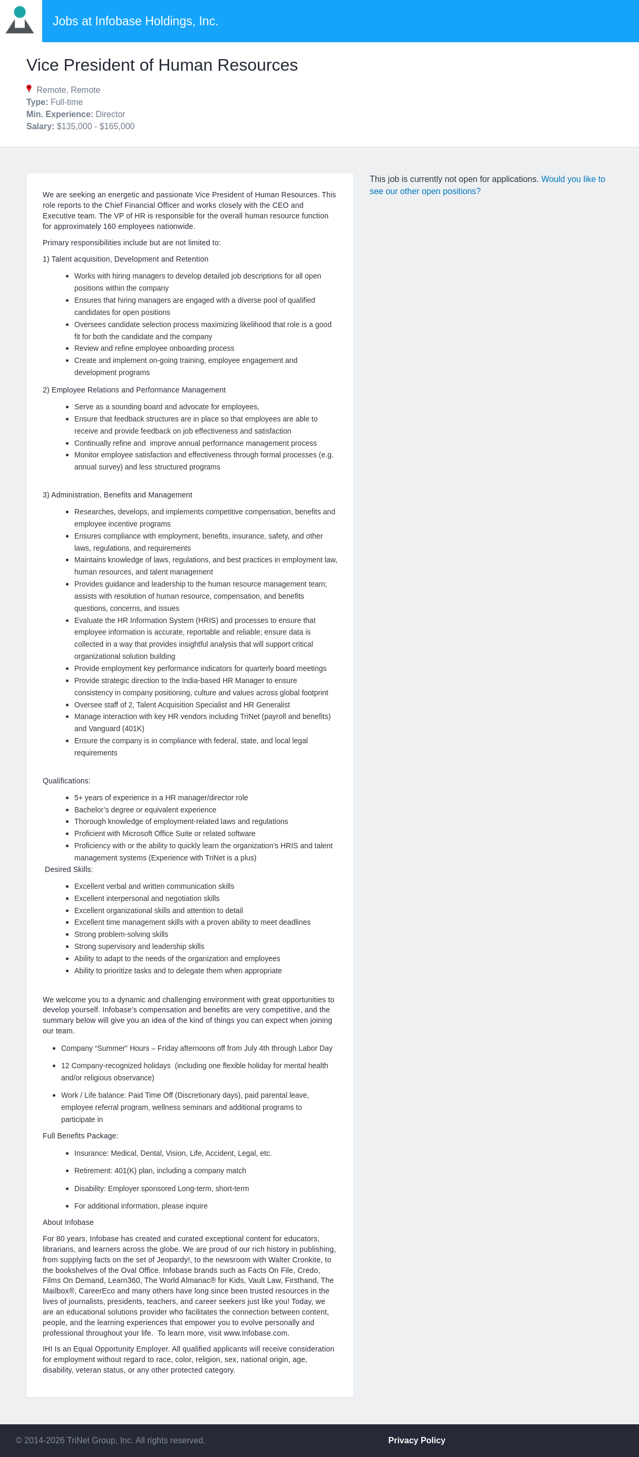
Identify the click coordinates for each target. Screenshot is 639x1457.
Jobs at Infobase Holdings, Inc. (136, 21)
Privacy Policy (417, 1440)
